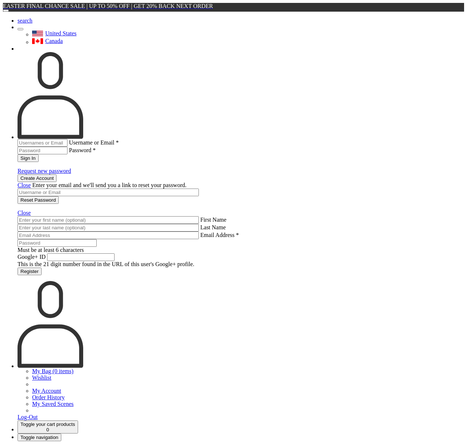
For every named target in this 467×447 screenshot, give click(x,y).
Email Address (219, 235)
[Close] (6, 10)
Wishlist (41, 378)
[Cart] (48, 427)
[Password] (57, 243)
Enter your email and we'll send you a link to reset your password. (109, 185)
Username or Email (94, 142)
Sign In (28, 158)
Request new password (44, 171)
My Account (46, 391)
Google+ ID (32, 257)
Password (82, 150)
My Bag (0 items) (52, 371)
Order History (48, 397)
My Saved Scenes (53, 404)
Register (29, 271)
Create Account (37, 178)
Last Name (213, 227)
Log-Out (28, 417)
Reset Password (38, 200)
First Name (213, 220)
